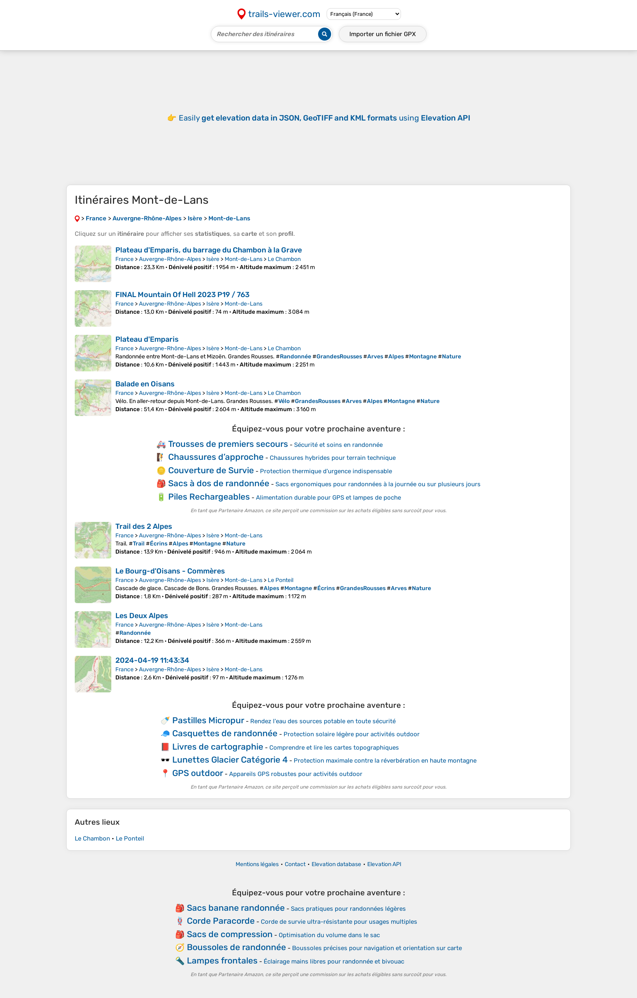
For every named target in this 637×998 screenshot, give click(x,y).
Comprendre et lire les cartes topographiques (334, 747)
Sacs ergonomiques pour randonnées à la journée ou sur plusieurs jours (378, 484)
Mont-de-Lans (243, 259)
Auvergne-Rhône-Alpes (170, 259)
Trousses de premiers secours (228, 444)
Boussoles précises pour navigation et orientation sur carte (377, 948)
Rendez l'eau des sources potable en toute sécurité (323, 721)
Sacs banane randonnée (236, 908)
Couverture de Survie (211, 470)
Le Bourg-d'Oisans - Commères (170, 571)
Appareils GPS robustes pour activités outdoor (295, 774)
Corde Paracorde (221, 921)
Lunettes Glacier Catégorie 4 (230, 759)
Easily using (324, 118)
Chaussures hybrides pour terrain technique (333, 457)
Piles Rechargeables (209, 496)
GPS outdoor (197, 773)
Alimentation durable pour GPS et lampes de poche (328, 497)
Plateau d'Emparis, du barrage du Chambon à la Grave (208, 250)
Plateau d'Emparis (147, 339)
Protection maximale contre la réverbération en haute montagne (385, 760)
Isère (212, 259)
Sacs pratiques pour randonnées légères (348, 908)
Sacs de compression (230, 934)
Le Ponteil (280, 580)
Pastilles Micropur (208, 720)
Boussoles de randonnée (236, 947)
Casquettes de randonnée (224, 733)
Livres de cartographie (217, 746)
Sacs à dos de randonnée (218, 483)
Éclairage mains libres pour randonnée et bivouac (334, 961)
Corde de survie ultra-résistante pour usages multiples (339, 921)
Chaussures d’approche (216, 457)
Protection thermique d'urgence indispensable (326, 471)
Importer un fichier (382, 34)
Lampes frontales (222, 960)
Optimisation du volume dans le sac (329, 935)
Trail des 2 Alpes (143, 526)
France (124, 259)
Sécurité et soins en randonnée (338, 444)
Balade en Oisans (145, 383)
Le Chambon (284, 259)
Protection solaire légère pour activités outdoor (352, 734)
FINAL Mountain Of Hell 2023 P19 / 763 (182, 294)
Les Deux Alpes (141, 615)
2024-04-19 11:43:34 (152, 660)
